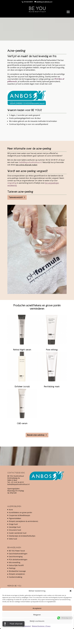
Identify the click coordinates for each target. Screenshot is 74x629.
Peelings (12, 568)
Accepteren (37, 608)
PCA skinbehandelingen (18, 559)
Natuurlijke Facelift (16, 565)
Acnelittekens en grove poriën (20, 512)
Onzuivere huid (15, 530)
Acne (11, 509)
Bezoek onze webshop (35, 435)
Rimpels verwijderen (17, 574)
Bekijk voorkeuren (37, 621)
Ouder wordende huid (17, 533)
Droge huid (13, 524)
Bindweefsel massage (17, 571)
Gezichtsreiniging (16, 556)
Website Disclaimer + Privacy (41, 626)
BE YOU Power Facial (17, 551)
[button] (70, 591)
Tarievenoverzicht (16, 197)
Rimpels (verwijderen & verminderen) (23, 521)
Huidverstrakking (15, 577)
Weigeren (37, 614)
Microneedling (14, 562)
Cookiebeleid (26, 626)
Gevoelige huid (15, 527)
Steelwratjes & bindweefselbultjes (22, 536)
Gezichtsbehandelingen (18, 554)
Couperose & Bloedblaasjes (19, 515)
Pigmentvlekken (15, 518)
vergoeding (11, 183)
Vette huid (13, 539)
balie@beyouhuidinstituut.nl (30, 162)
